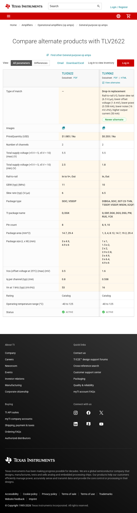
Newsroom (11, 365)
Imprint (33, 499)
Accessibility (12, 494)
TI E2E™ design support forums (90, 359)
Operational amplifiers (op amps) (56, 25)
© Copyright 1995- (18, 505)
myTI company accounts (18, 418)
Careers (9, 359)
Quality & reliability (83, 385)
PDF (75, 78)
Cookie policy (30, 494)
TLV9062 (107, 73)
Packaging (79, 378)
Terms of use (88, 494)
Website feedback (14, 499)
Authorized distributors (18, 438)
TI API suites (12, 412)
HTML (123, 78)
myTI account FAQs (84, 391)
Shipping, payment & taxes (19, 425)
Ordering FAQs (13, 431)
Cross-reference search (86, 365)
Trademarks (105, 494)
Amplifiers (27, 25)
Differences (40, 63)
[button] (9, 16)
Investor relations (14, 378)
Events (8, 372)
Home (13, 25)
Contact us (79, 353)
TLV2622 (67, 73)
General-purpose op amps (93, 25)
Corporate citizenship (17, 391)
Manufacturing (13, 385)
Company (10, 353)
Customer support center (87, 372)
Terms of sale (69, 494)
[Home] (23, 6)
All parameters (21, 63)
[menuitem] (118, 16)
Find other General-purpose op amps (68, 55)
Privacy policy (49, 494)
